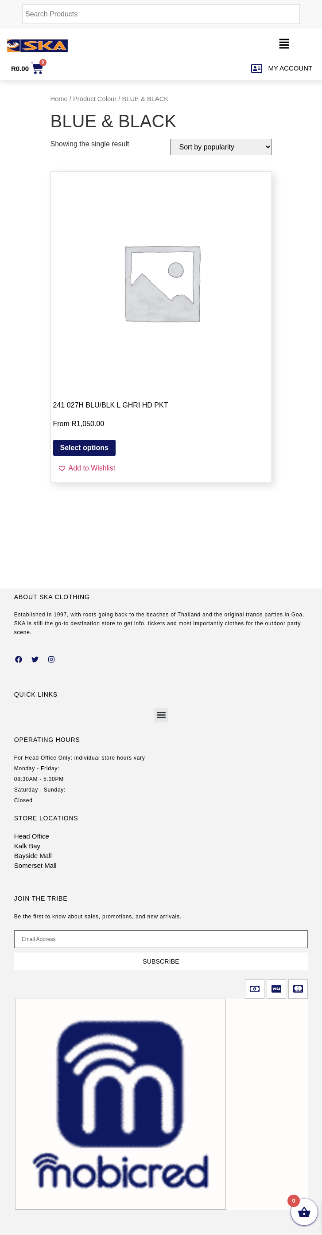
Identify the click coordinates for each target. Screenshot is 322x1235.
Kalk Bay (27, 846)
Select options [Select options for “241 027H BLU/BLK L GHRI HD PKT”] (84, 447)
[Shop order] (221, 147)
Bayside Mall (33, 855)
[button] (284, 45)
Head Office (31, 836)
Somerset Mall (35, 865)
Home (59, 98)
